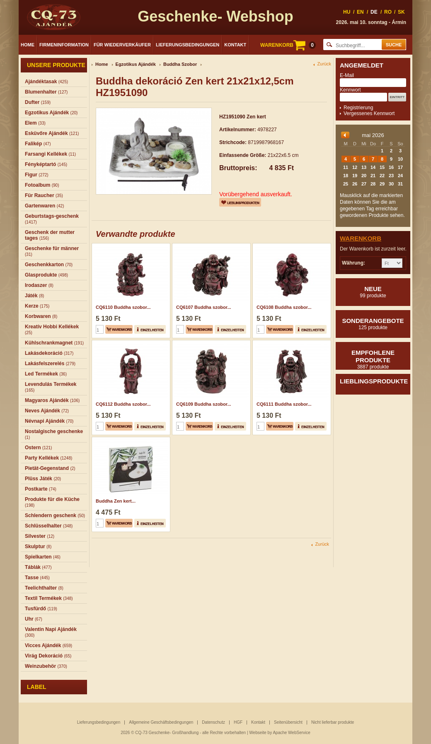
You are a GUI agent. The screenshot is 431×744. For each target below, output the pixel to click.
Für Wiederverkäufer (122, 44)
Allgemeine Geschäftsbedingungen (161, 722)
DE (374, 12)
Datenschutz (213, 722)
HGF (238, 722)
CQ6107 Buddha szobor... (203, 307)
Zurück (324, 64)
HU (346, 12)
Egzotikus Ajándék (136, 64)
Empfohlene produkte (373, 359)
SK (401, 12)
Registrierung (358, 108)
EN (360, 12)
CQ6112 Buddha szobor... (123, 404)
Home (27, 44)
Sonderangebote (373, 323)
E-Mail (347, 75)
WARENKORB (288, 45)
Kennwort (350, 90)
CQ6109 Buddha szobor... (203, 404)
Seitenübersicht (288, 722)
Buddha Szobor (180, 64)
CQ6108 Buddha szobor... (284, 307)
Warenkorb (360, 238)
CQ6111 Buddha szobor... (284, 404)
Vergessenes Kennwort (369, 113)
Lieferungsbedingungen (187, 44)
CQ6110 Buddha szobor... (123, 307)
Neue (373, 292)
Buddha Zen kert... (116, 500)
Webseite (257, 732)
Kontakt (235, 44)
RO (388, 12)
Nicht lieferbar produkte (332, 722)
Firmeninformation (64, 44)
